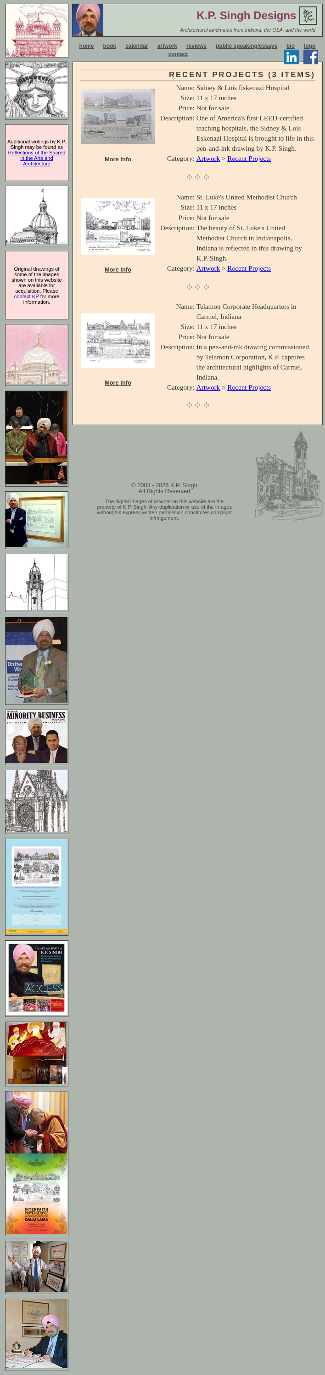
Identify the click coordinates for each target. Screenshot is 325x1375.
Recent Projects (249, 158)
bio (290, 46)
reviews (196, 46)
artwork (167, 46)
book (110, 46)
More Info (118, 159)
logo (309, 46)
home (86, 46)
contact (178, 54)
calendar (136, 46)
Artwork (208, 158)
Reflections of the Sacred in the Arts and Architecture (37, 158)
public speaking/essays (246, 46)
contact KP (26, 296)
